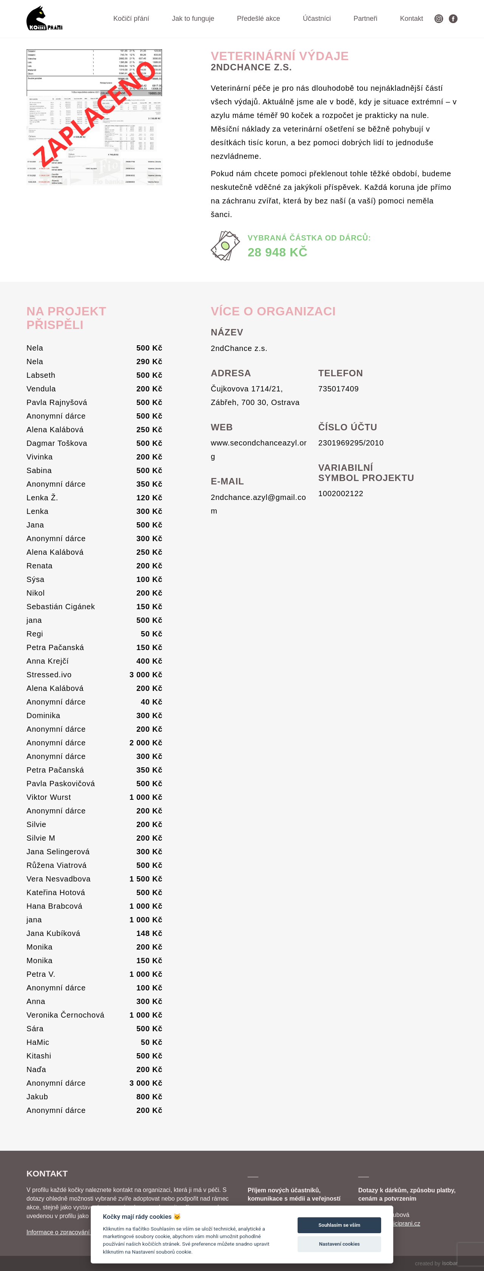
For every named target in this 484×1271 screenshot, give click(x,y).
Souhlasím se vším (339, 1225)
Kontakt (411, 18)
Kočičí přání (131, 18)
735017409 (338, 389)
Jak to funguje (193, 18)
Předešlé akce (258, 18)
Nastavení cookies (339, 1244)
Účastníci (317, 18)
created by (436, 1263)
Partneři (365, 18)
